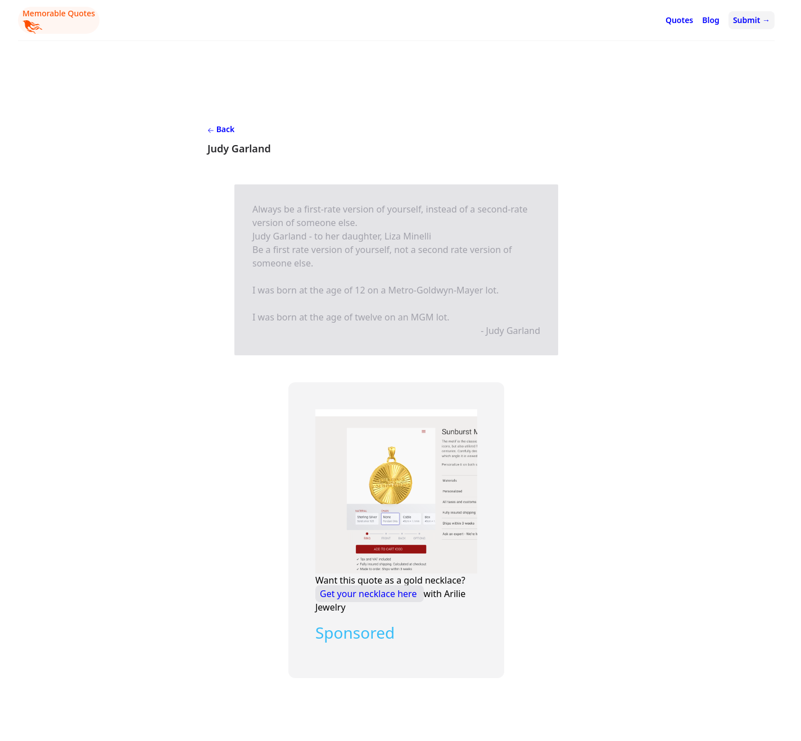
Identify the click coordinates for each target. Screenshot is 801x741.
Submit (751, 20)
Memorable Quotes (58, 21)
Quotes (679, 20)
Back (220, 129)
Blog (710, 20)
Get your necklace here (369, 594)
